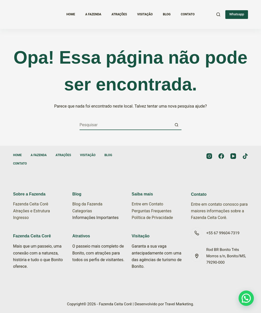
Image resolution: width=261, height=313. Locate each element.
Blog (167, 14)
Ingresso (21, 217)
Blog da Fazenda (87, 204)
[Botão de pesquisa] (176, 125)
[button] (246, 298)
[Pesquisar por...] (125, 125)
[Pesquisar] (218, 14)
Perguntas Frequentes (152, 210)
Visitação (145, 14)
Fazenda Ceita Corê (30, 204)
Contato (187, 14)
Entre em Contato (147, 204)
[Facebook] (221, 156)
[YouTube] (233, 156)
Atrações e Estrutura (31, 210)
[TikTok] (245, 156)
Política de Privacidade (152, 217)
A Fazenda (93, 14)
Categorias (82, 210)
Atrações (119, 14)
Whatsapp (236, 14)
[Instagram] (209, 156)
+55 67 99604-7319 (222, 233)
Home (71, 14)
